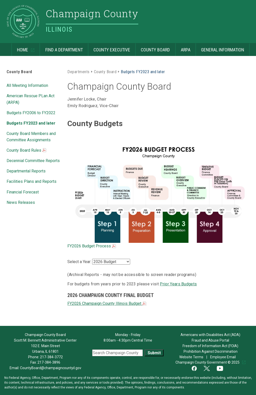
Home (20, 47)
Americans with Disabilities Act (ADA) (210, 335)
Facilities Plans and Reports (31, 181)
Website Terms (191, 357)
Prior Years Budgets (178, 284)
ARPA (185, 49)
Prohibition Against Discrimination (211, 351)
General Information (222, 49)
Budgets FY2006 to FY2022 (31, 112)
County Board (155, 49)
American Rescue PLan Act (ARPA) (30, 99)
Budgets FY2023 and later (31, 123)
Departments (78, 71)
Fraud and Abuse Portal (210, 340)
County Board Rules (26, 150)
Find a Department (64, 49)
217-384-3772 (51, 357)
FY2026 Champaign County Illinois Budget (106, 303)
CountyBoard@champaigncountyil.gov (50, 368)
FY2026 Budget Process (91, 246)
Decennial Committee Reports (33, 160)
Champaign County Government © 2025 (207, 362)
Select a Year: (79, 261)
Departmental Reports (26, 171)
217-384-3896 (48, 362)
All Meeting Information (27, 85)
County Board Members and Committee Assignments (31, 136)
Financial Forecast (23, 192)
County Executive (111, 49)
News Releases (21, 202)
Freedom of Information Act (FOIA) (210, 346)
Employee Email (223, 357)
